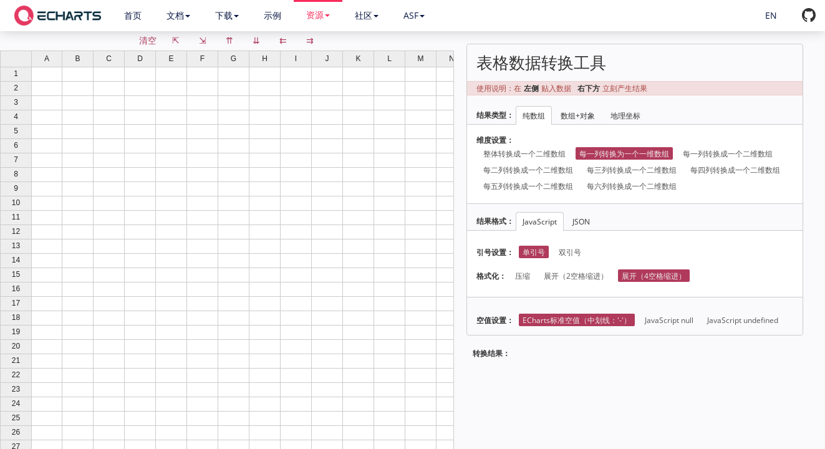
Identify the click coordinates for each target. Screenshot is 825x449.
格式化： (491, 276)
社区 (367, 15)
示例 (272, 15)
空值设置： (495, 320)
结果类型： (495, 115)
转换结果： (491, 353)
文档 (178, 15)
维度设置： (495, 140)
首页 (133, 15)
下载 (227, 15)
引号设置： (495, 252)
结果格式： (495, 221)
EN (771, 15)
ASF (414, 15)
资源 (318, 15)
